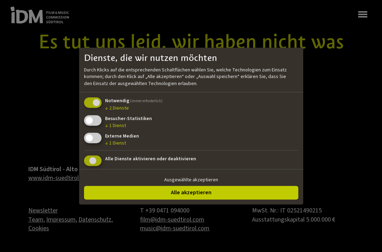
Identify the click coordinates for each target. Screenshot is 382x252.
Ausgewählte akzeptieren (191, 179)
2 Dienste (117, 108)
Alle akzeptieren (191, 192)
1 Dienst (115, 125)
